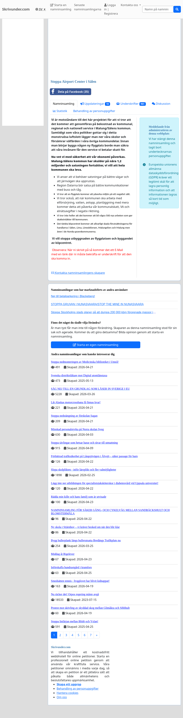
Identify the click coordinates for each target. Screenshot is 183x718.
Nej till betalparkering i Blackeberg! (73, 296)
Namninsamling (63, 104)
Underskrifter (131, 104)
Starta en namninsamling (60, 7)
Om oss (62, 697)
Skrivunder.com (16, 9)
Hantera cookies (67, 693)
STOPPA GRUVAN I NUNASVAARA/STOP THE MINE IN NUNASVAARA (97, 304)
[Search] (158, 9)
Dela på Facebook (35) (69, 91)
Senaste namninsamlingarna (87, 7)
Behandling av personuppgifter (94, 111)
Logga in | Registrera (111, 9)
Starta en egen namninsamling (95, 345)
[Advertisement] (114, 49)
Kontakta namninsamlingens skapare (78, 273)
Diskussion (161, 104)
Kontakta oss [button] (130, 5)
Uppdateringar (95, 104)
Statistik (60, 111)
